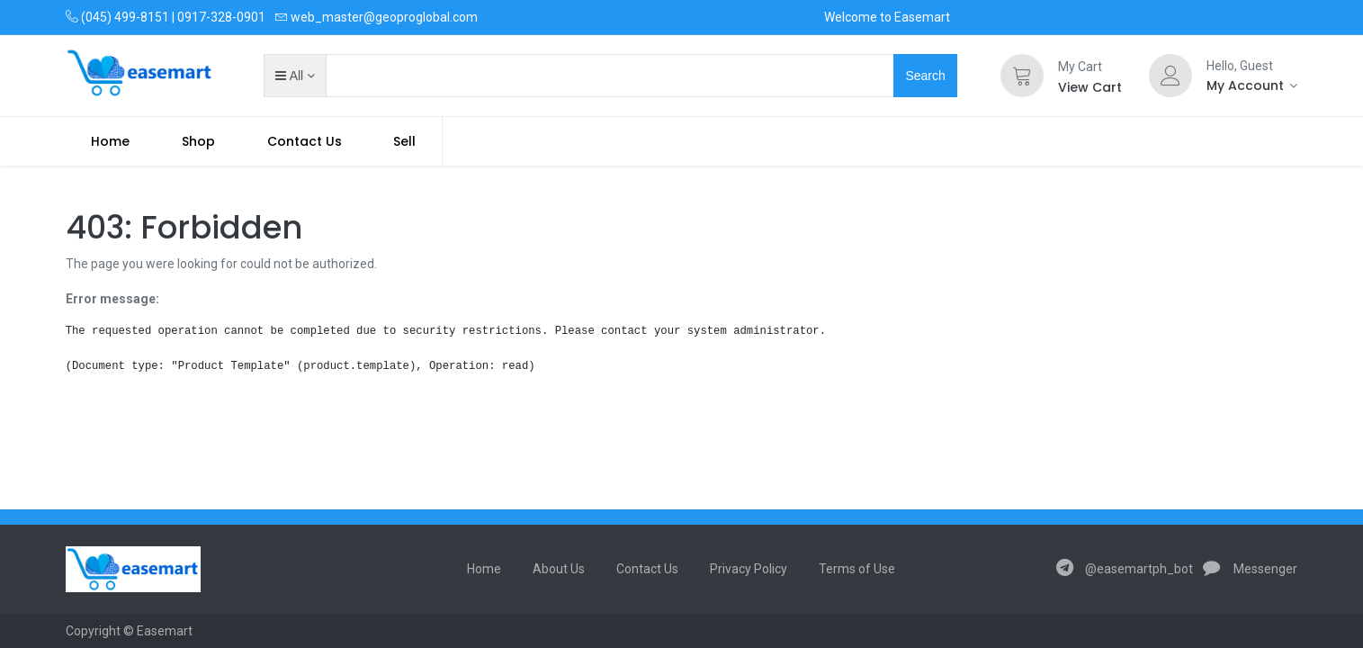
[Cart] (1022, 75)
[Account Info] (1252, 85)
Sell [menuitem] (404, 141)
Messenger (1250, 569)
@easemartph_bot (1124, 569)
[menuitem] (111, 141)
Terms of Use (857, 569)
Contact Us (647, 569)
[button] (295, 75)
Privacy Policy (748, 569)
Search (925, 75)
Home (484, 569)
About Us (559, 569)
